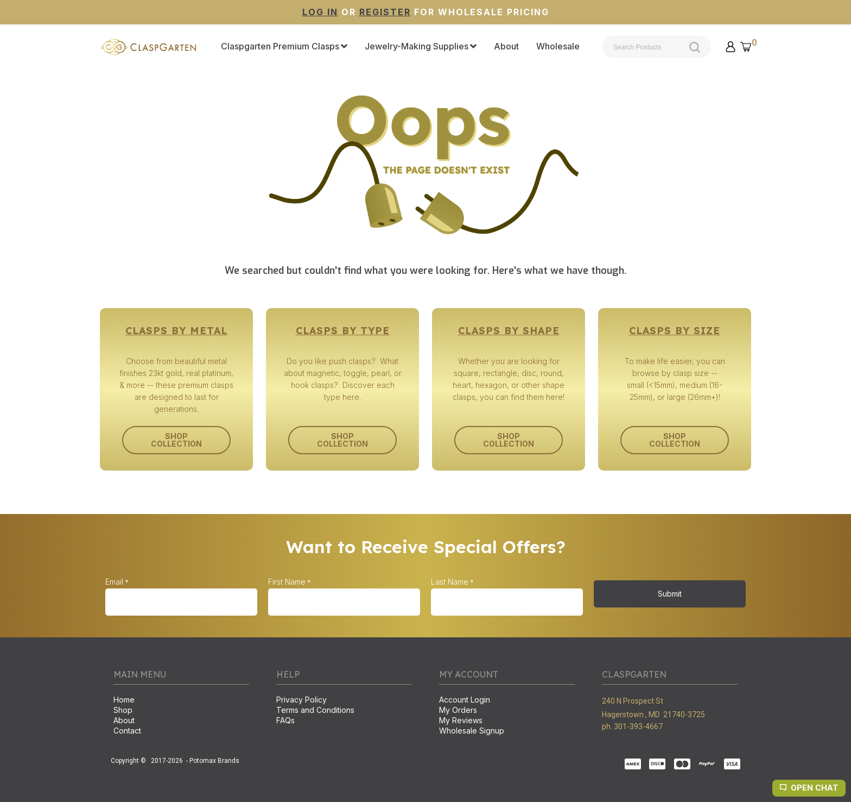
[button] (730, 46)
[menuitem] (284, 47)
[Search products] (656, 46)
